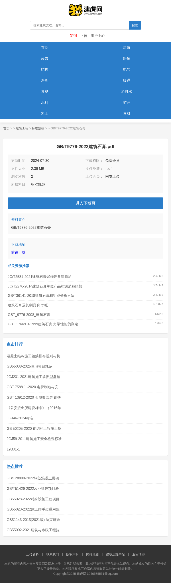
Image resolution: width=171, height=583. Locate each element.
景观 (44, 91)
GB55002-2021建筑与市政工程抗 (33, 530)
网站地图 (92, 554)
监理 (126, 103)
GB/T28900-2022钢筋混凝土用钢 (33, 478)
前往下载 (18, 252)
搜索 (135, 25)
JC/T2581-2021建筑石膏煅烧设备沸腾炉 (39, 277)
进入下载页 (85, 203)
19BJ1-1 (13, 449)
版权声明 (72, 554)
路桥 (126, 58)
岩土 (44, 113)
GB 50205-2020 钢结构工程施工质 (34, 428)
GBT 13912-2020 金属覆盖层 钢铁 (34, 397)
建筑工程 (22, 128)
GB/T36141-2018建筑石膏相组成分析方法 (41, 296)
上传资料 (32, 554)
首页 (44, 47)
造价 (44, 80)
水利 (44, 103)
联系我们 (52, 554)
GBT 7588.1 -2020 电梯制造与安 (32, 387)
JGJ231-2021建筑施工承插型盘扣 (33, 377)
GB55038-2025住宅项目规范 (29, 366)
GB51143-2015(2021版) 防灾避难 (33, 520)
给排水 (126, 91)
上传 (83, 36)
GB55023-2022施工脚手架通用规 (33, 509)
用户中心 (98, 36)
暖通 (126, 80)
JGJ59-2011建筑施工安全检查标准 (34, 439)
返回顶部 (138, 554)
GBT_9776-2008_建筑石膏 (29, 315)
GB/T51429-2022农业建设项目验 (33, 489)
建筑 (126, 47)
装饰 (44, 58)
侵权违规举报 (115, 554)
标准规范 (38, 128)
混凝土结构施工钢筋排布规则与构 (33, 356)
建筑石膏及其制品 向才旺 (28, 305)
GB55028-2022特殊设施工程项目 (33, 499)
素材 (126, 113)
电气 (126, 69)
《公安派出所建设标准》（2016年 (34, 408)
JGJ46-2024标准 (20, 418)
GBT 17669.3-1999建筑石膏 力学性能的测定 (43, 324)
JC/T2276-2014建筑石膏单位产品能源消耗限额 (45, 286)
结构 (44, 69)
